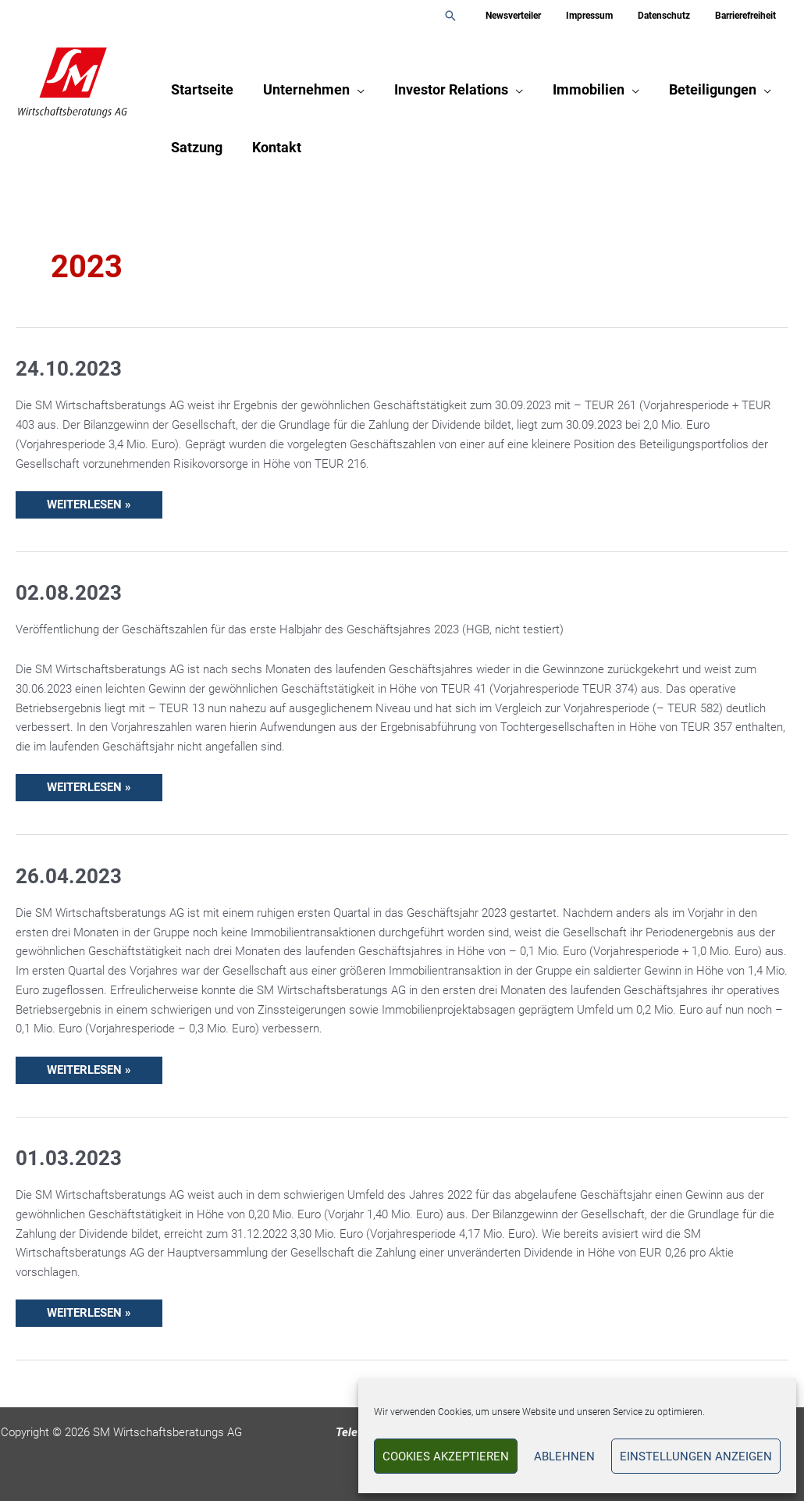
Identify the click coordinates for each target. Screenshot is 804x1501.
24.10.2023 (69, 368)
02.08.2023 (69, 592)
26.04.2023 (69, 876)
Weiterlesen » (88, 501)
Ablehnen (564, 1456)
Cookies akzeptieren (445, 1456)
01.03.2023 (69, 1158)
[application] (354, 89)
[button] (475, 16)
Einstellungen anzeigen (696, 1456)
